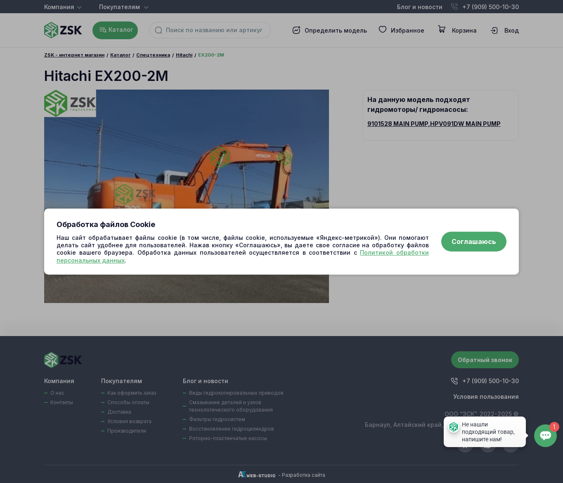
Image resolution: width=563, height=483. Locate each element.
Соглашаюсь (474, 241)
